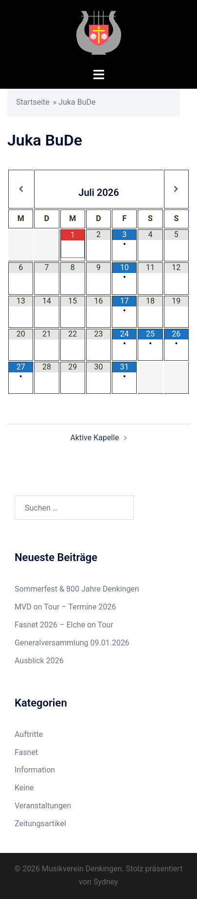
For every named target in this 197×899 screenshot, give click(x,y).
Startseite (33, 102)
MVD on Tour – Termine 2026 (65, 606)
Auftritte (29, 734)
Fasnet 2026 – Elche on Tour (64, 624)
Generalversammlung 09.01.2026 (72, 642)
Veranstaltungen (43, 805)
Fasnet (26, 752)
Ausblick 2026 (39, 660)
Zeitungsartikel (40, 823)
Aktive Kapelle (94, 437)
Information (35, 769)
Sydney (105, 881)
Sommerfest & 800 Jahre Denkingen (77, 589)
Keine (24, 787)
